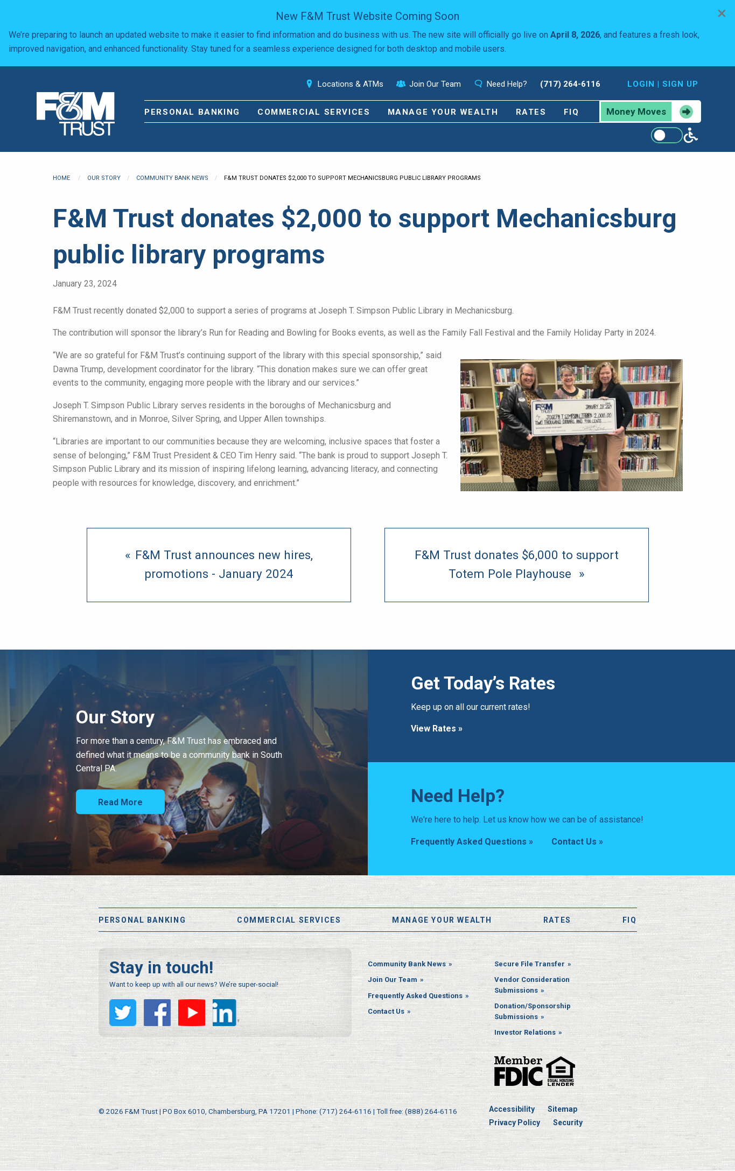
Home (61, 178)
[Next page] (516, 565)
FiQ (571, 112)
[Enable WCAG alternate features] (674, 135)
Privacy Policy (514, 1123)
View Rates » (437, 728)
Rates (531, 112)
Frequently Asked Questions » (472, 842)
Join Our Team (428, 84)
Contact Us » (577, 842)
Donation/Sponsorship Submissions (532, 1012)
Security (568, 1123)
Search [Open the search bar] (275, 84)
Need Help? (500, 84)
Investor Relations (525, 1033)
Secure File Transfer (529, 964)
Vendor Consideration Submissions (532, 986)
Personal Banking (192, 112)
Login (641, 84)
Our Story (104, 178)
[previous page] (219, 565)
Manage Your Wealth (443, 112)
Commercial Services (313, 112)
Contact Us (386, 1012)
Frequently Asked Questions (415, 996)
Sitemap (562, 1109)
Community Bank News (172, 178)
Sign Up (680, 84)
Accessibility (512, 1109)
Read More (120, 802)
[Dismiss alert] (721, 13)
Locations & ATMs (344, 84)
